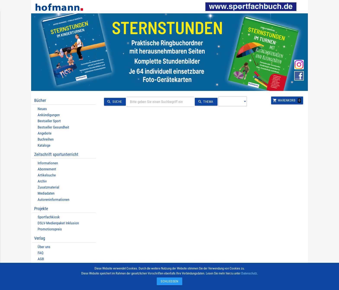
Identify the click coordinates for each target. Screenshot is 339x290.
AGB (41, 259)
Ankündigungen (49, 115)
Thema (205, 102)
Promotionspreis (50, 229)
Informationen (48, 163)
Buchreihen (46, 139)
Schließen (168, 281)
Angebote (44, 133)
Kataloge (44, 145)
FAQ (40, 253)
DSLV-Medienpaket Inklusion (58, 223)
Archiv (42, 181)
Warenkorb (287, 100)
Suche (114, 102)
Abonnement (47, 169)
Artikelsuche (47, 175)
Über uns (44, 247)
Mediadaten (46, 193)
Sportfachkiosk (49, 217)
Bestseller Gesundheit (53, 127)
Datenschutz (249, 273)
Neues (42, 109)
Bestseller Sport (49, 121)
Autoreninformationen (53, 200)
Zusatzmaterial (48, 187)
